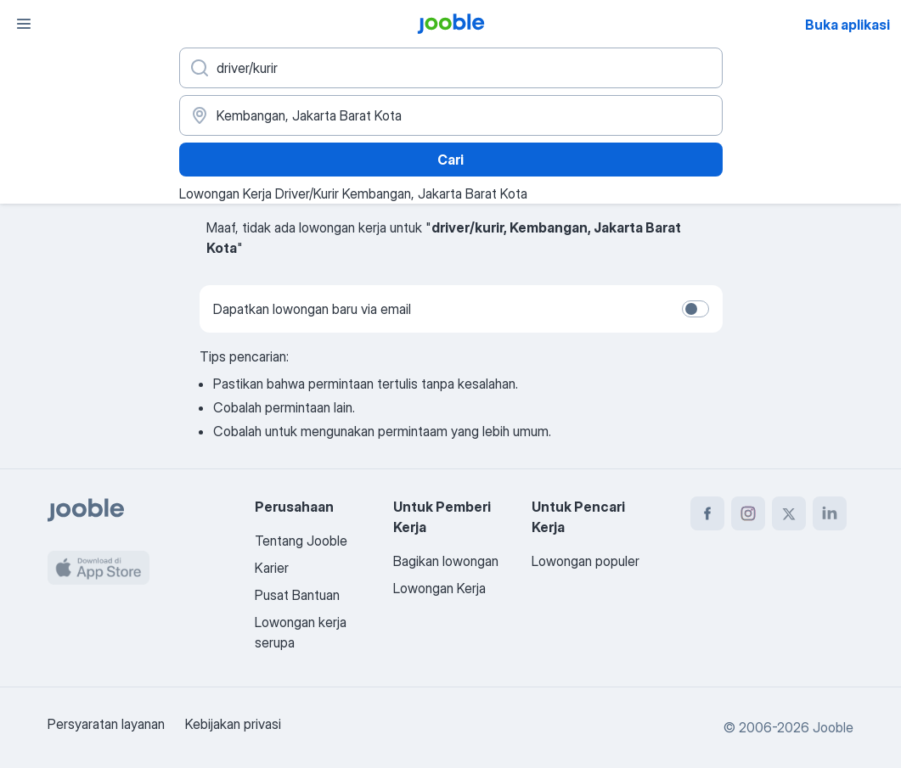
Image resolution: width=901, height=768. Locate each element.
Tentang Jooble (301, 540)
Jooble (833, 727)
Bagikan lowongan (445, 560)
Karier (272, 567)
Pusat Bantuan (297, 594)
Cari (450, 159)
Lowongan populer (585, 560)
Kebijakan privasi (233, 723)
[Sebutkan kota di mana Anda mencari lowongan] (451, 115)
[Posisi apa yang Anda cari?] (451, 68)
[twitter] (789, 513)
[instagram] (748, 513)
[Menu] (24, 24)
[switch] (695, 308)
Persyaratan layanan (106, 723)
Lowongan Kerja (439, 588)
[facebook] (707, 513)
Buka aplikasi (847, 24)
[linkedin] (830, 513)
